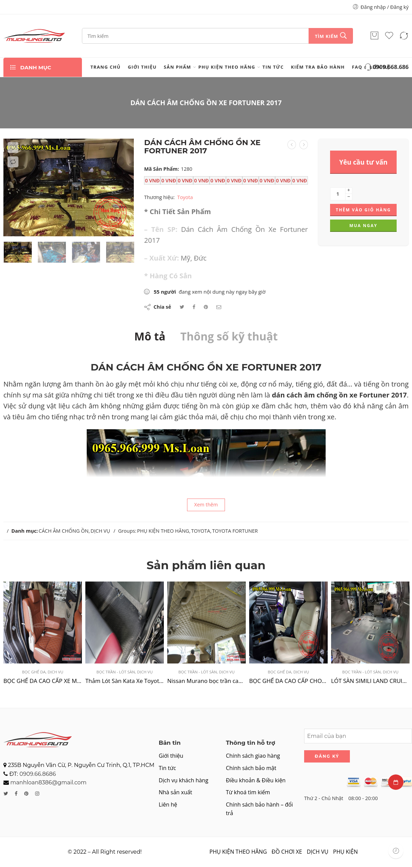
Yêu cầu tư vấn (363, 162)
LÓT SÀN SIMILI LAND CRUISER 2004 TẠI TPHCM (370, 681)
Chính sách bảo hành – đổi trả (259, 809)
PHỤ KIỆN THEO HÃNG (226, 67)
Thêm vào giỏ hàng (363, 210)
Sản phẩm (177, 67)
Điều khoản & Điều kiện (256, 780)
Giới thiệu (142, 67)
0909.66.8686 (37, 774)
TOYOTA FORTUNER (235, 531)
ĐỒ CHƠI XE (287, 851)
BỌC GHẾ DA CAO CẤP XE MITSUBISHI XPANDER (42, 681)
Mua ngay (363, 225)
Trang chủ (105, 67)
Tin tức (273, 67)
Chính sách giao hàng (253, 755)
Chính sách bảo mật (251, 768)
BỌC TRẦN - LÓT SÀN (116, 671)
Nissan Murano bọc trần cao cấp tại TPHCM (206, 681)
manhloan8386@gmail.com (48, 782)
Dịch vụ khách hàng (183, 780)
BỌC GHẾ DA (34, 671)
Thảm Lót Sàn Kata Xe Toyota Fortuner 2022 (124, 681)
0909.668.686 (386, 67)
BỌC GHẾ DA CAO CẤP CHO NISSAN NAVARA (288, 681)
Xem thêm (206, 504)
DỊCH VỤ (100, 531)
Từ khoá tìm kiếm (248, 792)
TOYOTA (200, 531)
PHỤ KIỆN (345, 851)
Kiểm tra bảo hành (318, 67)
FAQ (357, 67)
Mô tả (149, 336)
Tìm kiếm (326, 36)
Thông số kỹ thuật (229, 336)
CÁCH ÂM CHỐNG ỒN (63, 531)
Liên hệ (168, 804)
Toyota (185, 196)
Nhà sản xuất (175, 792)
